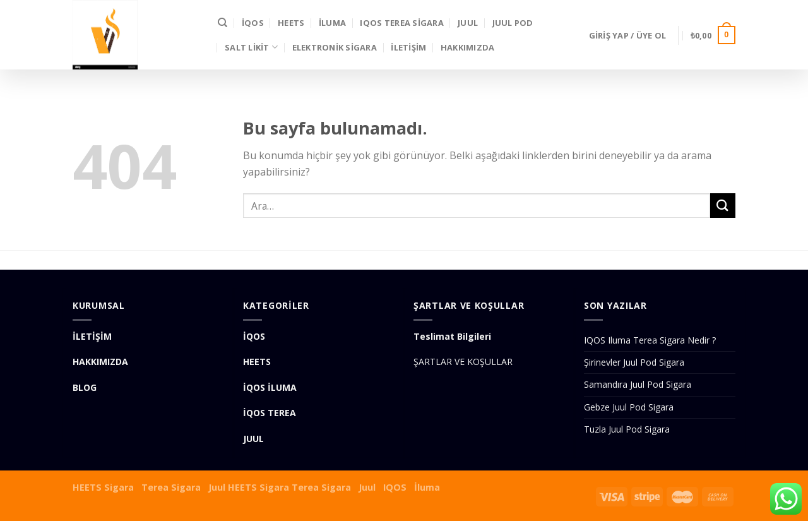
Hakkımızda (468, 47)
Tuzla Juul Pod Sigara (627, 429)
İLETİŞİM (408, 47)
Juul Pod (512, 22)
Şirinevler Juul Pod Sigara (634, 362)
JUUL (468, 22)
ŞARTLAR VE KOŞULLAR (463, 362)
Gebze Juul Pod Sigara (629, 407)
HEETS (291, 22)
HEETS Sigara (103, 487)
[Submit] (722, 205)
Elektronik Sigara (334, 47)
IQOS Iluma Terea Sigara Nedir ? (650, 340)
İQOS (253, 22)
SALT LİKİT (251, 47)
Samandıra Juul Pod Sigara (637, 384)
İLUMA (332, 22)
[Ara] (222, 23)
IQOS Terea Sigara (401, 22)
